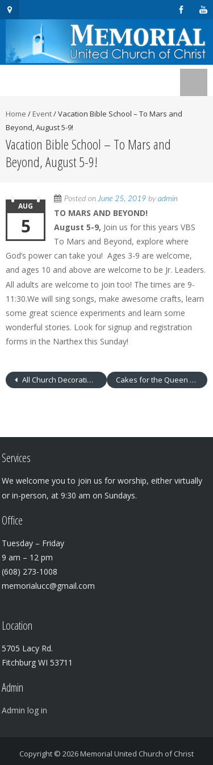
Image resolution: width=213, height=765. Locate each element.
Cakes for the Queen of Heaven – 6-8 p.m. (162, 380)
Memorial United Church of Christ (137, 754)
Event (42, 114)
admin (168, 198)
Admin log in (24, 710)
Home (16, 114)
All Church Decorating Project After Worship (63, 380)
